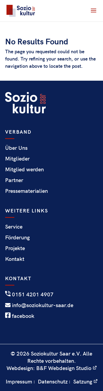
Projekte (15, 248)
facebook (19, 315)
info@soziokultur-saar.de (39, 305)
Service (13, 226)
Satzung (82, 381)
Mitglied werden (24, 169)
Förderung (17, 237)
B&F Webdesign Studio (63, 367)
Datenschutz (53, 381)
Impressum (19, 381)
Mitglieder (17, 158)
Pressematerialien (26, 190)
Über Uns (16, 147)
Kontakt (14, 258)
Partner (14, 180)
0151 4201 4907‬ (29, 294)
